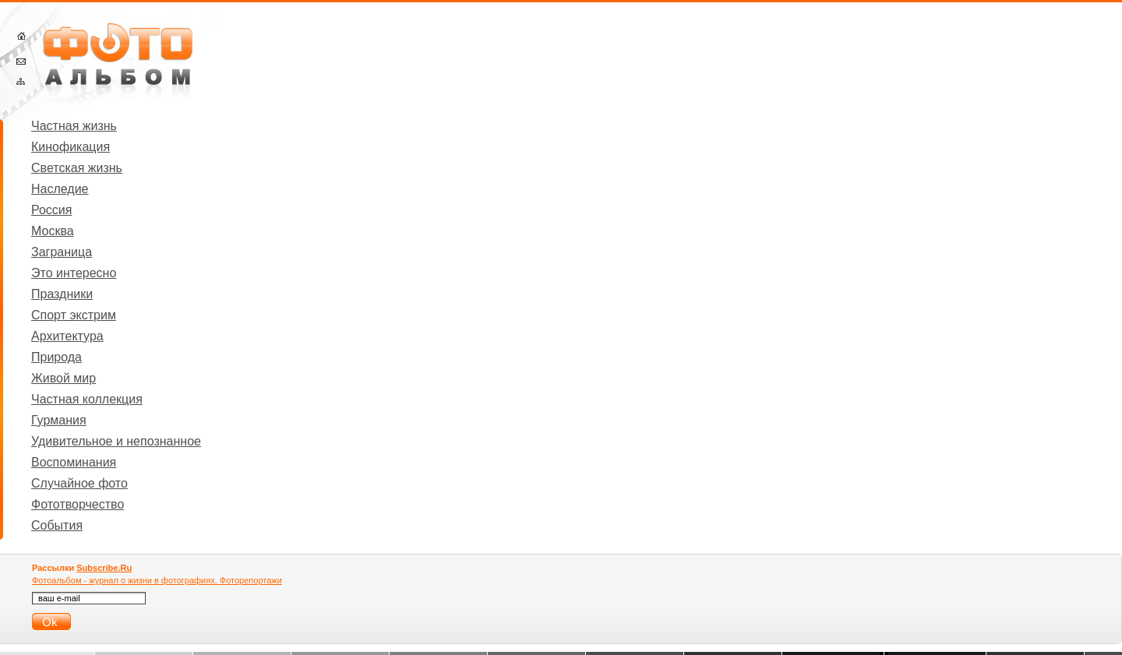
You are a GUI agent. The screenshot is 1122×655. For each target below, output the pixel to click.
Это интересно (73, 273)
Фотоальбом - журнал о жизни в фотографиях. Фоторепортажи (157, 580)
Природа (56, 357)
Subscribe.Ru (104, 567)
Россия (51, 210)
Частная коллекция (87, 399)
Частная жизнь (74, 125)
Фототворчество (77, 504)
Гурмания (58, 420)
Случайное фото (79, 483)
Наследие (60, 188)
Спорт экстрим (73, 315)
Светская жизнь (76, 167)
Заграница (61, 252)
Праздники (62, 294)
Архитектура (67, 336)
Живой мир (63, 378)
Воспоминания (73, 462)
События (57, 525)
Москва (52, 231)
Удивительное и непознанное (116, 441)
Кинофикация (70, 146)
